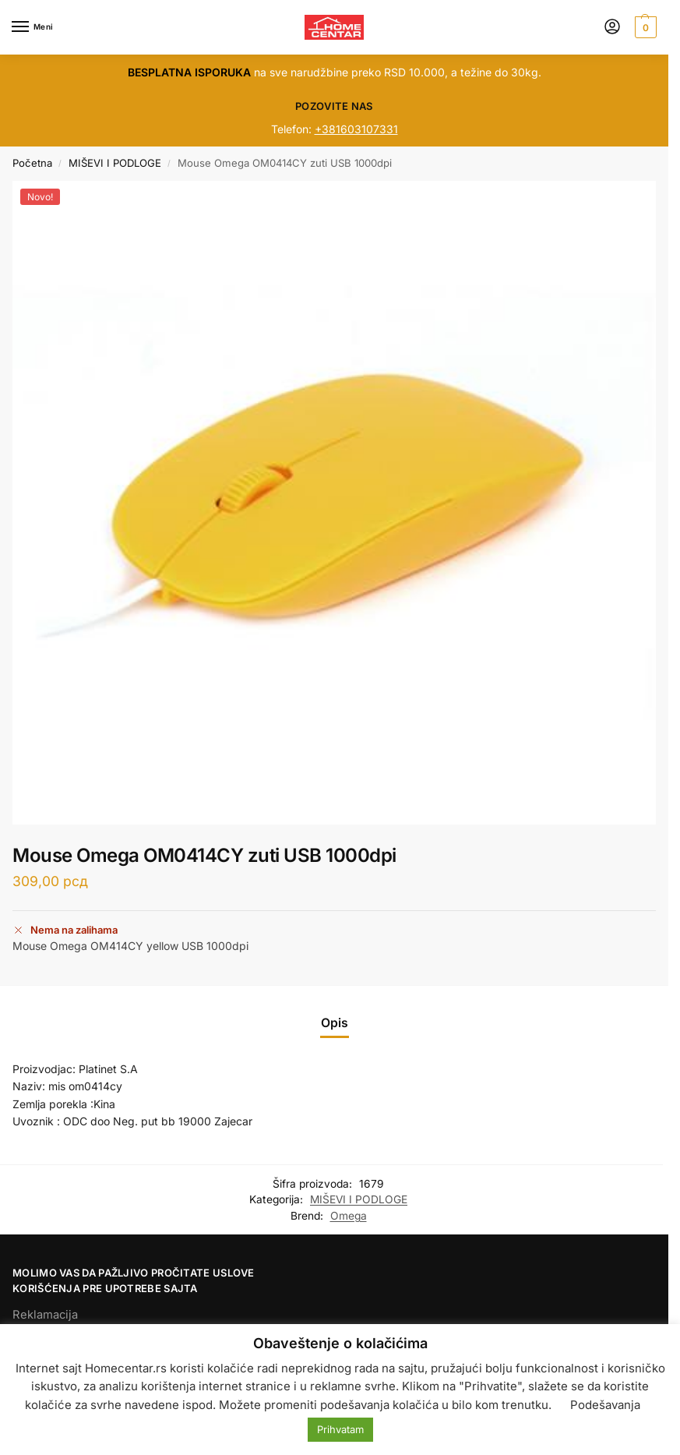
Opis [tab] (334, 1022)
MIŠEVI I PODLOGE (115, 163)
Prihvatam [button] (340, 1429)
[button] (644, 27)
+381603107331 (356, 129)
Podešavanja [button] (605, 1404)
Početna (32, 163)
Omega (348, 1216)
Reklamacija (45, 1315)
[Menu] (35, 27)
